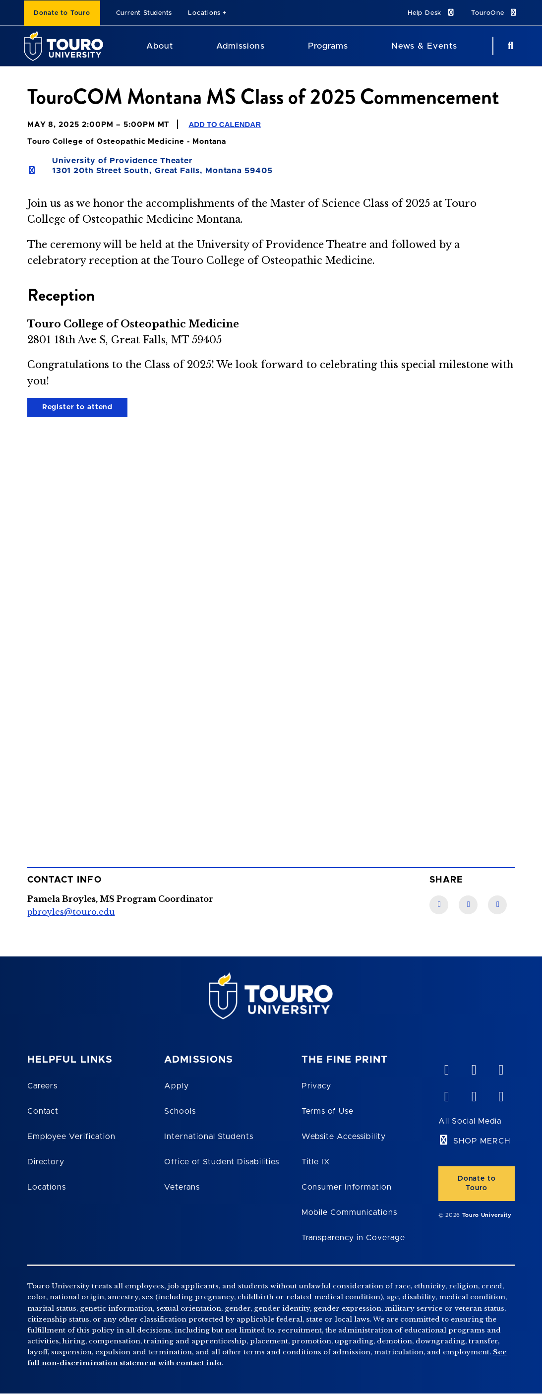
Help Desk (431, 12)
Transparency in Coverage (353, 1238)
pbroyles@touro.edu (71, 912)
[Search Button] (509, 46)
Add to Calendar (224, 124)
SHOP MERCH (481, 1141)
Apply (176, 1086)
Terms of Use (327, 1111)
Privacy (316, 1086)
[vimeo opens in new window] (446, 1068)
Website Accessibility (343, 1137)
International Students (208, 1137)
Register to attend (77, 407)
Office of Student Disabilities (221, 1162)
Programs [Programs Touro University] (328, 46)
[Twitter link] (497, 904)
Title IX (315, 1162)
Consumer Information (346, 1187)
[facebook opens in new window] (446, 1094)
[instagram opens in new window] (501, 1094)
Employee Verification (71, 1137)
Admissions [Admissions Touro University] (240, 46)
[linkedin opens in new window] (501, 1068)
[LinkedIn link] (468, 904)
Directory (46, 1162)
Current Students (144, 13)
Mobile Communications (349, 1212)
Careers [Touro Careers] (42, 1086)
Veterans (182, 1187)
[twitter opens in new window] (474, 1094)
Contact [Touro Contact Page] (43, 1111)
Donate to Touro (62, 13)
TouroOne (494, 12)
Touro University (487, 1215)
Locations (204, 13)
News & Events (424, 46)
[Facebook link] (438, 904)
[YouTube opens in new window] (474, 1068)
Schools (180, 1111)
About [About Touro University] (159, 46)
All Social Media (469, 1121)
